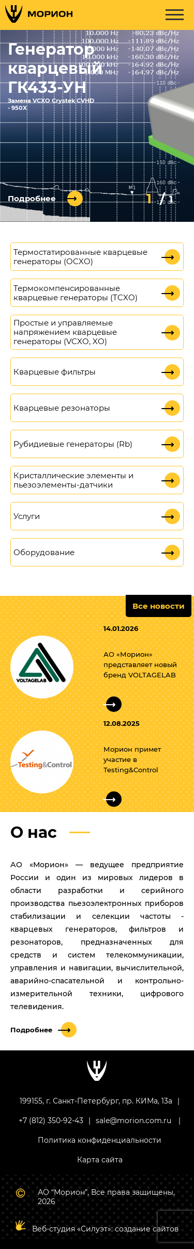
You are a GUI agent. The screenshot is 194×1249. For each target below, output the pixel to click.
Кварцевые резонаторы (61, 408)
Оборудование (43, 552)
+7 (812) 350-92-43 (51, 1120)
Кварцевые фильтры (54, 372)
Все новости (158, 606)
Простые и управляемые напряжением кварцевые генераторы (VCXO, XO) (65, 332)
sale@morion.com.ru (133, 1120)
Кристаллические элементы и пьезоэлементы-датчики (73, 480)
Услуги (26, 516)
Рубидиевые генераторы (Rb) (72, 444)
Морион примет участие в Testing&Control (132, 759)
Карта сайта (100, 1159)
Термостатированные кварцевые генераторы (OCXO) (80, 257)
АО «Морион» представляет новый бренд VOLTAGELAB (140, 664)
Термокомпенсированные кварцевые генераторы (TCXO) (75, 293)
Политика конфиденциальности (99, 1140)
